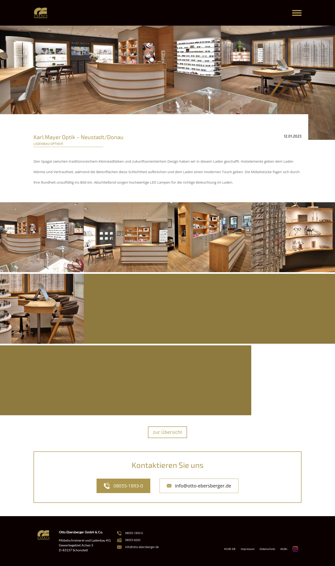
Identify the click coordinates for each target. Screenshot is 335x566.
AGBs (283, 549)
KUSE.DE (230, 549)
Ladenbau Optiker (48, 144)
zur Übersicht (167, 432)
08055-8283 (133, 540)
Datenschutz (267, 549)
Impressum (248, 549)
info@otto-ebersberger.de (203, 486)
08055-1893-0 (128, 486)
